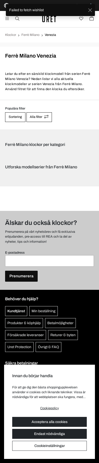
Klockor (10, 35)
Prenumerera (21, 276)
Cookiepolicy (49, 408)
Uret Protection (19, 347)
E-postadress (15, 252)
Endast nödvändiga (49, 434)
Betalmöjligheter (60, 323)
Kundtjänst (16, 311)
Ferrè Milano (30, 35)
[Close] (90, 10)
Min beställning (43, 311)
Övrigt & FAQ (48, 347)
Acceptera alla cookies (49, 422)
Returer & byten (63, 335)
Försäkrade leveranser (25, 335)
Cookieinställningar (49, 446)
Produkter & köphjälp (24, 323)
